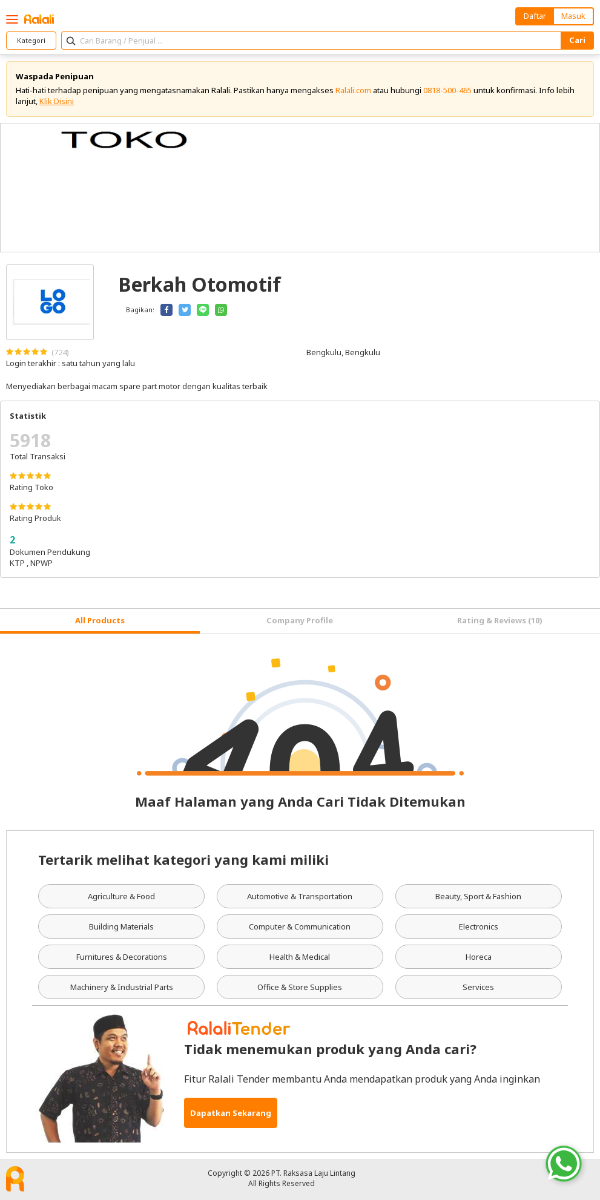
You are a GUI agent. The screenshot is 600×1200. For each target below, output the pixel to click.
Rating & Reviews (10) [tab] (499, 620)
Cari (577, 39)
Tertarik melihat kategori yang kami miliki (183, 859)
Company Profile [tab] (299, 620)
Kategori (31, 40)
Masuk (573, 15)
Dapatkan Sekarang (230, 1112)
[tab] (100, 621)
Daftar (535, 15)
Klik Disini (56, 101)
